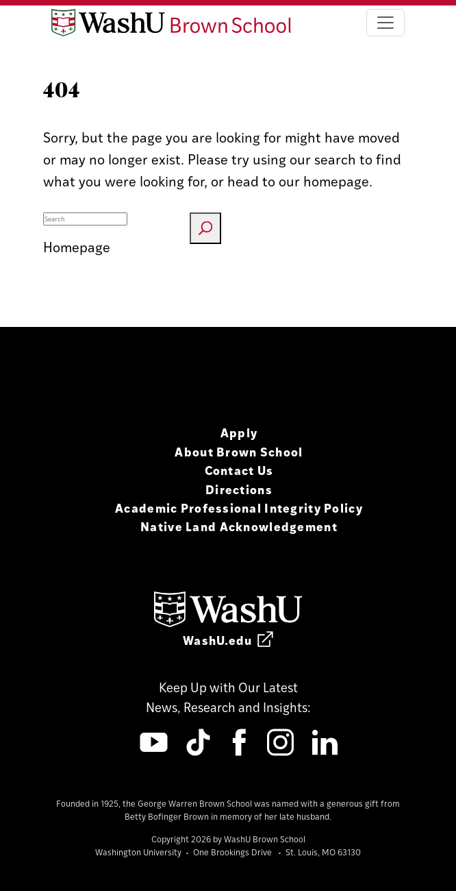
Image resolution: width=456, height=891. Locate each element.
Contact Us (239, 469)
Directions (239, 489)
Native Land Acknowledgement (239, 526)
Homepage (76, 246)
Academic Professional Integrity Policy (239, 507)
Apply (238, 432)
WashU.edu (228, 639)
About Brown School (239, 451)
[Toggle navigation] (385, 22)
